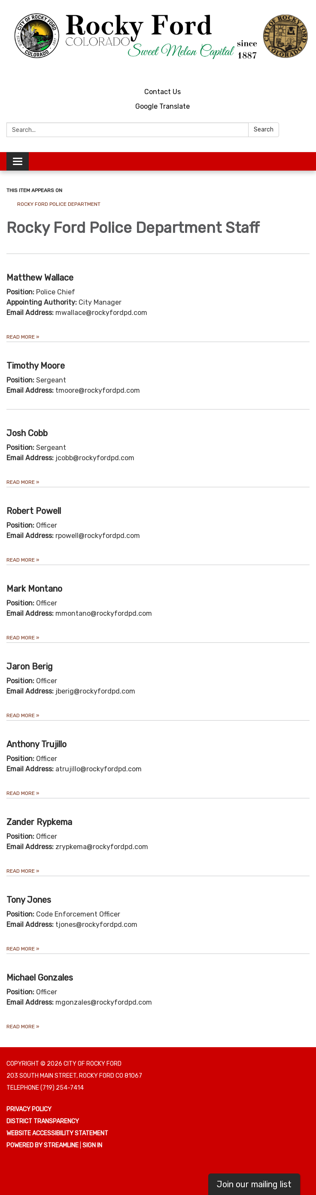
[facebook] (304, 71)
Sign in (92, 1145)
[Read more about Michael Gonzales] (158, 992)
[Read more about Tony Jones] (158, 915)
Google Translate (162, 106)
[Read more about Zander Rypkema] (158, 837)
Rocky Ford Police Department (58, 204)
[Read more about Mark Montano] (158, 603)
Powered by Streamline (42, 1145)
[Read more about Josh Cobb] (158, 448)
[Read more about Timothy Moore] (158, 375)
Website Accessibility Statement (57, 1133)
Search (263, 129)
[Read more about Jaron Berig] (158, 681)
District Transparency (42, 1121)
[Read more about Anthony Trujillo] (158, 759)
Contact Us (162, 92)
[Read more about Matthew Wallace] (158, 298)
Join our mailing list (254, 1184)
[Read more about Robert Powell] (158, 526)
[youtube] (288, 71)
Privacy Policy (29, 1109)
